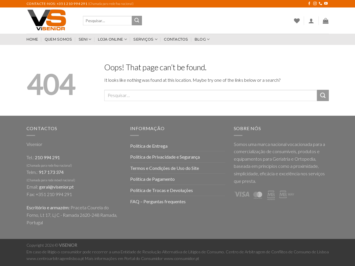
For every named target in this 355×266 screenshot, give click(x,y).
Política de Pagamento (152, 179)
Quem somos (58, 39)
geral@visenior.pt (56, 186)
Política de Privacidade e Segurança (165, 156)
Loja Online (112, 39)
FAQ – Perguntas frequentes (158, 201)
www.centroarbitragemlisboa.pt (55, 258)
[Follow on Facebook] (309, 4)
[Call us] (320, 4)
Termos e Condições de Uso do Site (164, 168)
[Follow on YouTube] (326, 4)
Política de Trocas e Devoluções (161, 190)
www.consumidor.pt (181, 258)
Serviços (145, 39)
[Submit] (137, 21)
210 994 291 (47, 157)
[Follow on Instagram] (315, 4)
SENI (85, 39)
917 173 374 (51, 172)
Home (32, 39)
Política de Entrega (149, 146)
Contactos (176, 39)
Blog (202, 39)
